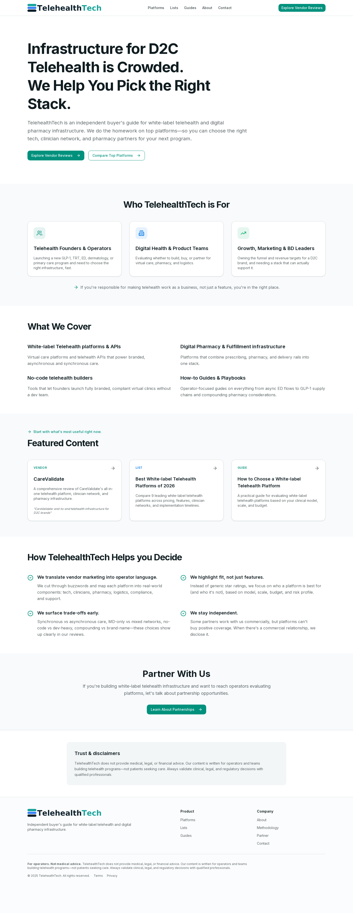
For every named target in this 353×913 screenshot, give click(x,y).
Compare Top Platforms (116, 155)
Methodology (268, 828)
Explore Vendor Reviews (302, 8)
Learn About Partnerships (176, 709)
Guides (190, 8)
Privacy (112, 875)
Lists (174, 8)
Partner (263, 835)
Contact (225, 8)
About (207, 8)
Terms (98, 875)
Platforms (156, 8)
